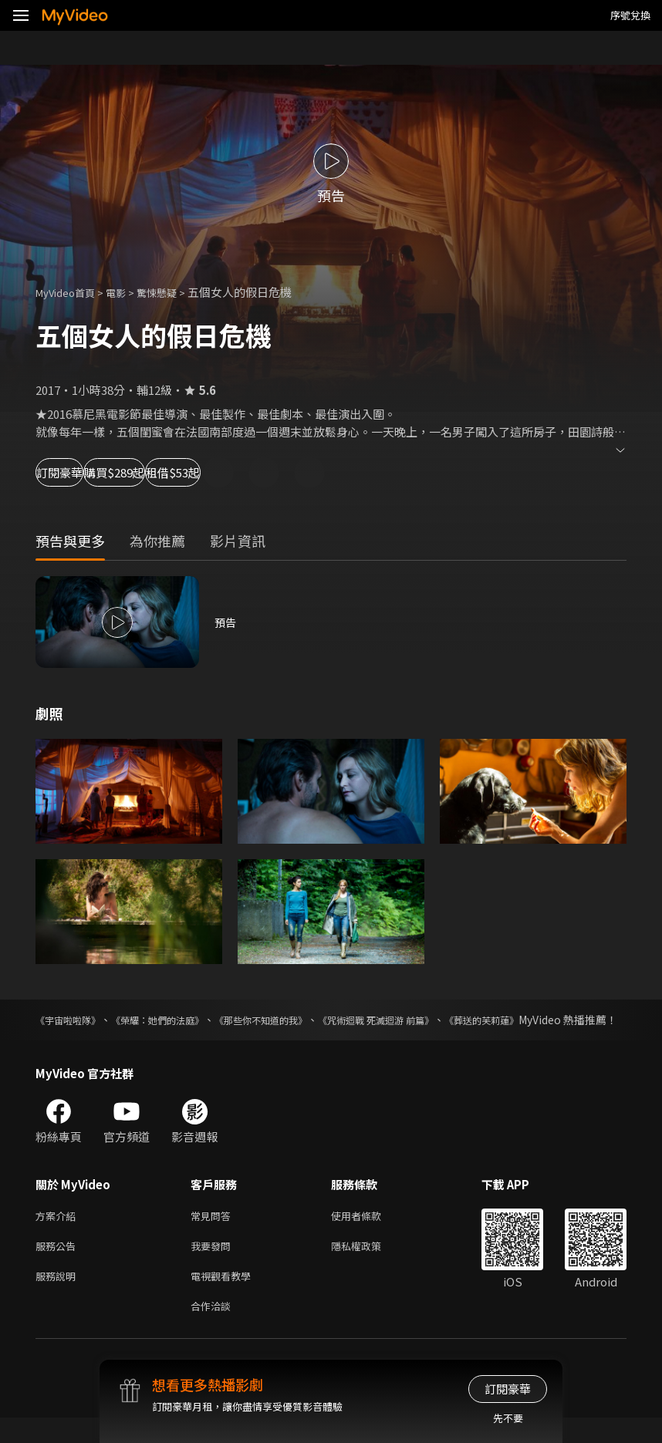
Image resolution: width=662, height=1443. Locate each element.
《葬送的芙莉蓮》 (583, 1019)
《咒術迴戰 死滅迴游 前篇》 (454, 1019)
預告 (226, 622)
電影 (128, 292)
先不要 (508, 1418)
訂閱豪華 (78, 472)
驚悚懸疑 (173, 292)
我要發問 (214, 1265)
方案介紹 (58, 1233)
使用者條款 (369, 1233)
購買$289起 (182, 472)
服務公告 (58, 1265)
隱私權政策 (369, 1265)
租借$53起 (290, 472)
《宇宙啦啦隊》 (73, 1019)
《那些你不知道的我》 (312, 1019)
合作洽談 (214, 1330)
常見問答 (214, 1233)
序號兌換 (630, 15)
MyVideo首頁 (70, 292)
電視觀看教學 (225, 1298)
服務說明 (58, 1298)
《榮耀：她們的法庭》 (185, 1019)
